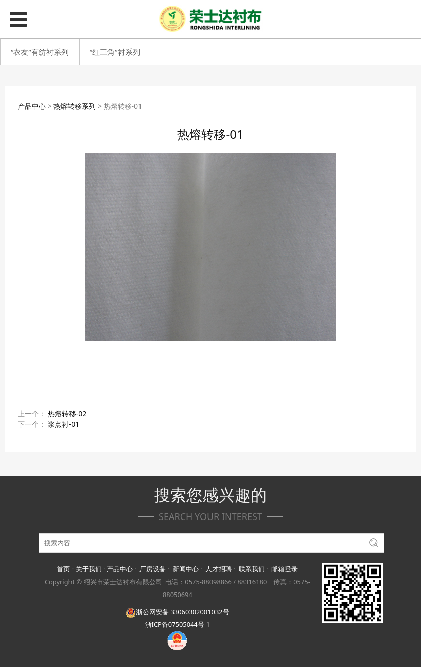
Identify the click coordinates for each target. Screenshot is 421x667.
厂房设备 (152, 568)
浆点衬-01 (64, 424)
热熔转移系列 (74, 106)
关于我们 (89, 568)
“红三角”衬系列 (115, 52)
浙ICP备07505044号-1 (177, 624)
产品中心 (32, 106)
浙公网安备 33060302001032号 (177, 611)
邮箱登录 (284, 568)
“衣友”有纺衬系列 (40, 52)
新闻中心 (186, 568)
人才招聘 (218, 568)
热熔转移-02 (67, 413)
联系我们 (252, 568)
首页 (63, 568)
